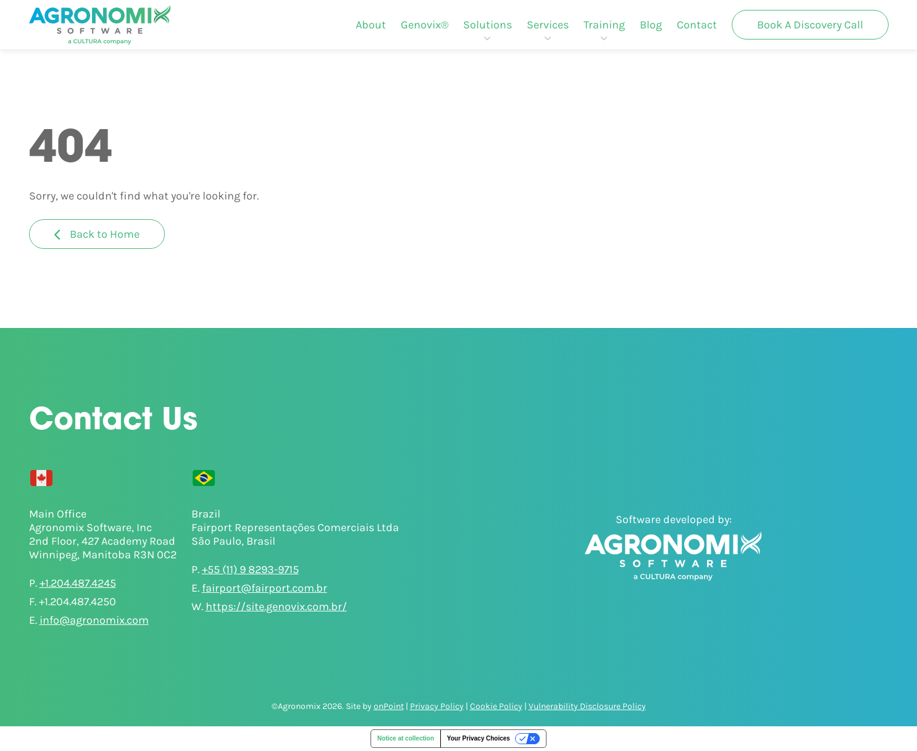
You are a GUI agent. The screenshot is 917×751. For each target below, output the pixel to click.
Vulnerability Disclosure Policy (587, 706)
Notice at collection (405, 738)
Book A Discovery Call (810, 24)
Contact (697, 24)
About (371, 24)
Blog (651, 24)
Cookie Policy (496, 706)
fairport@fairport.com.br (264, 588)
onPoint (389, 706)
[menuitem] (371, 24)
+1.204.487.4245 (78, 583)
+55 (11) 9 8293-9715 (250, 569)
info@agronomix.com (94, 620)
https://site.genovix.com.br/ (276, 606)
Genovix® (424, 24)
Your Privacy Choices (478, 738)
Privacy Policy (437, 706)
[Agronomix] (99, 24)
